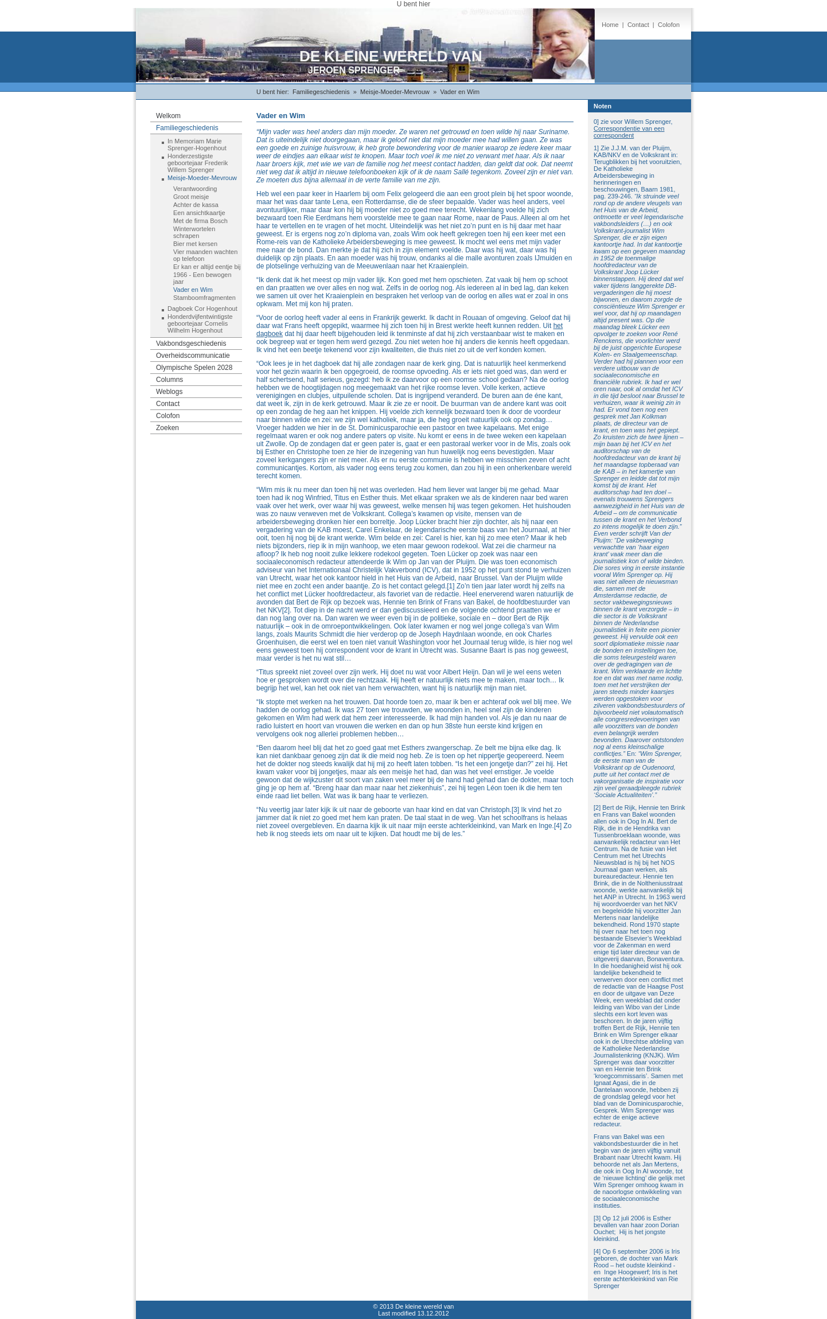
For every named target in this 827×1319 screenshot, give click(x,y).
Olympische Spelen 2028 (194, 368)
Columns (169, 380)
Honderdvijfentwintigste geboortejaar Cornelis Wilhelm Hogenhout (200, 323)
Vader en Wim (459, 91)
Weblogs (169, 392)
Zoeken (167, 428)
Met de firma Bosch (200, 220)
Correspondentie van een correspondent (629, 132)
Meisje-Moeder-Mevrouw (395, 91)
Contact (638, 24)
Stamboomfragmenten (204, 297)
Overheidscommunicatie (193, 356)
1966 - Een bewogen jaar (202, 278)
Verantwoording (195, 188)
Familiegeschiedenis (321, 91)
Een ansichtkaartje (199, 212)
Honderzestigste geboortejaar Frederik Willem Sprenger (197, 163)
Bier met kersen (195, 243)
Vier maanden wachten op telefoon (205, 255)
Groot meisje (191, 196)
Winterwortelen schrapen (194, 232)
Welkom (168, 116)
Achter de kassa (196, 204)
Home (610, 24)
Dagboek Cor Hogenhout (202, 308)
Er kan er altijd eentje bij (206, 266)
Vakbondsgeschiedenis (191, 343)
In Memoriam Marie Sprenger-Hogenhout (197, 144)
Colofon (669, 24)
